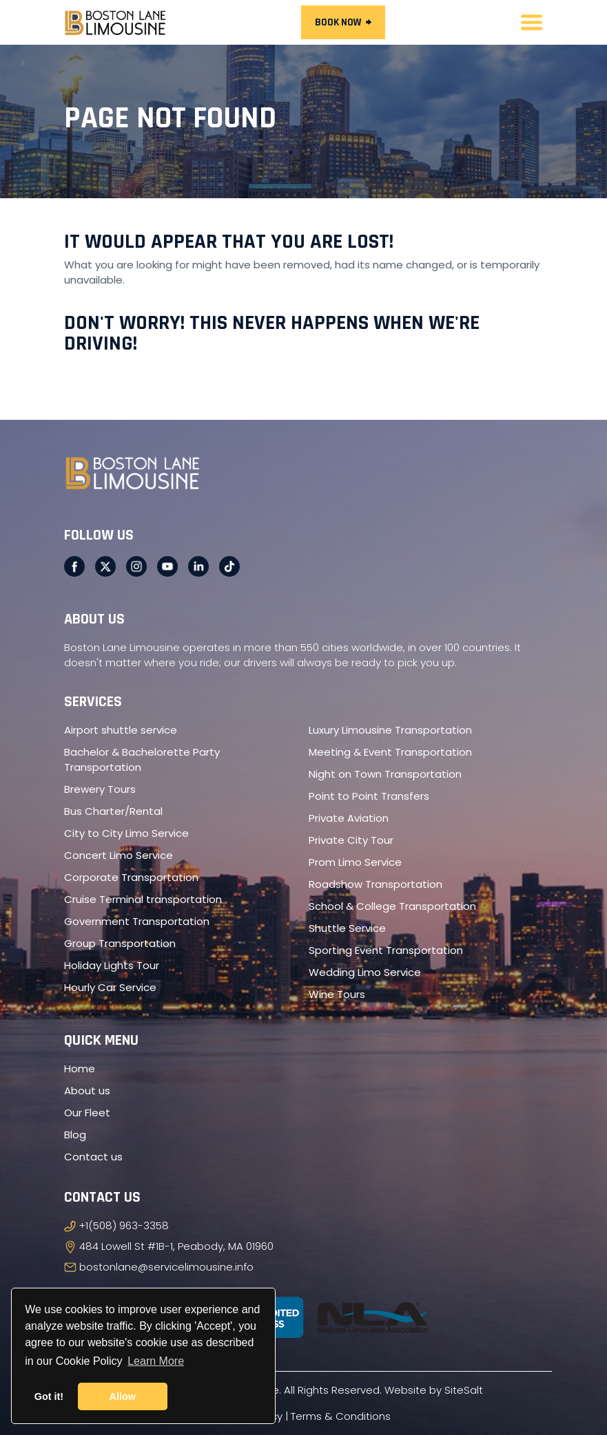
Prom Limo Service (355, 862)
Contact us (93, 1156)
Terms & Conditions (341, 1416)
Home (79, 1068)
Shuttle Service (347, 928)
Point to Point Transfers (369, 796)
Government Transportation (136, 921)
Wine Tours (337, 994)
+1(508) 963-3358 (124, 1225)
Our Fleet (87, 1112)
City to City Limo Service (126, 833)
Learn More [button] (155, 1361)
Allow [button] (123, 1396)
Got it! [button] (48, 1396)
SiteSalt (463, 1390)
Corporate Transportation (131, 877)
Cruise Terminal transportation (143, 899)
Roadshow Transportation (375, 884)
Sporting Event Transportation (386, 950)
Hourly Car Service (110, 987)
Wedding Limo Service (365, 972)
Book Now (343, 22)
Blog (75, 1134)
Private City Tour (351, 840)
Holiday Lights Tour (111, 965)
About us (87, 1090)
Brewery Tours (100, 789)
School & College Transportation (392, 906)
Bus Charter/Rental (113, 811)
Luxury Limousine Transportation (390, 730)
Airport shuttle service (120, 730)
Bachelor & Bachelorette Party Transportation (142, 759)
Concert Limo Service (118, 855)
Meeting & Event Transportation (390, 752)
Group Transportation (120, 943)
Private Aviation (349, 818)
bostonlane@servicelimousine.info (166, 1266)
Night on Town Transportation (385, 774)
